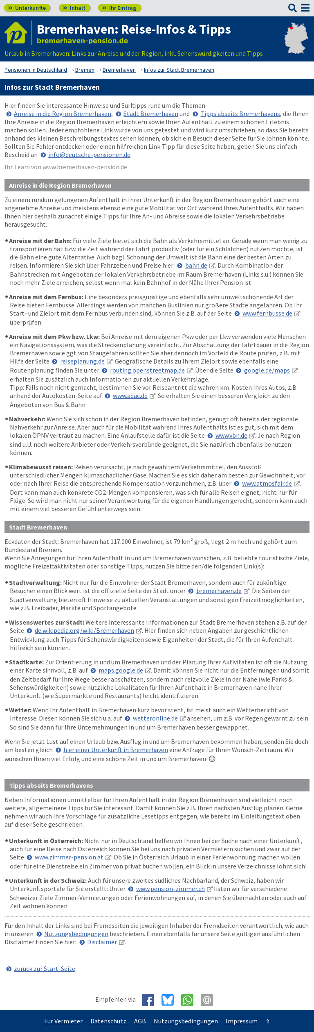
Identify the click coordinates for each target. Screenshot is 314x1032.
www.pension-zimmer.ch (170, 888)
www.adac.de (130, 395)
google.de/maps (267, 370)
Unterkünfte (27, 7)
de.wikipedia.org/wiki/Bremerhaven (84, 630)
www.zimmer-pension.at (69, 857)
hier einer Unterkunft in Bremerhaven (115, 750)
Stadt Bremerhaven (150, 113)
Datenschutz (108, 1021)
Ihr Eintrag (119, 7)
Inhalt (74, 7)
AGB (140, 1021)
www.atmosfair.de (267, 483)
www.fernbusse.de (267, 313)
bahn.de (196, 265)
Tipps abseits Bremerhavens (240, 113)
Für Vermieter (63, 1021)
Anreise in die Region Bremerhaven (62, 113)
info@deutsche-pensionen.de (89, 154)
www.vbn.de (231, 435)
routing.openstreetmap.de (147, 370)
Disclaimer (102, 942)
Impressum (242, 1021)
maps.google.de (121, 670)
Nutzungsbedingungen (76, 934)
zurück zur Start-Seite (44, 968)
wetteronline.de (155, 718)
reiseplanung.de (82, 361)
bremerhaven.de (219, 590)
